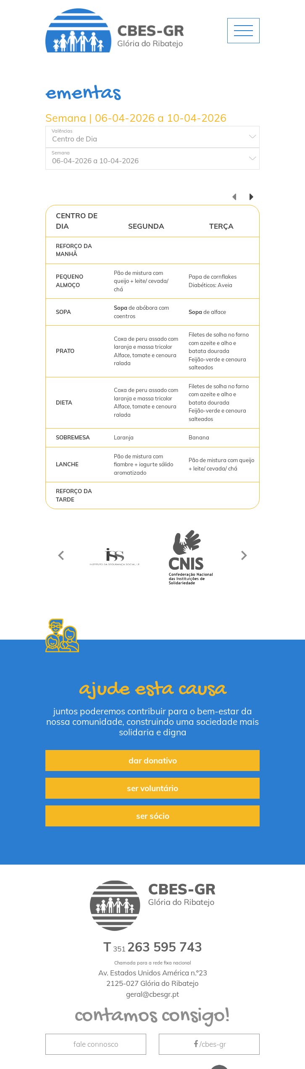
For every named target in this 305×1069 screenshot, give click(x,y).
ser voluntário (152, 788)
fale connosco (96, 1044)
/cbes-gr (209, 1044)
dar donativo (153, 760)
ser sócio (152, 816)
